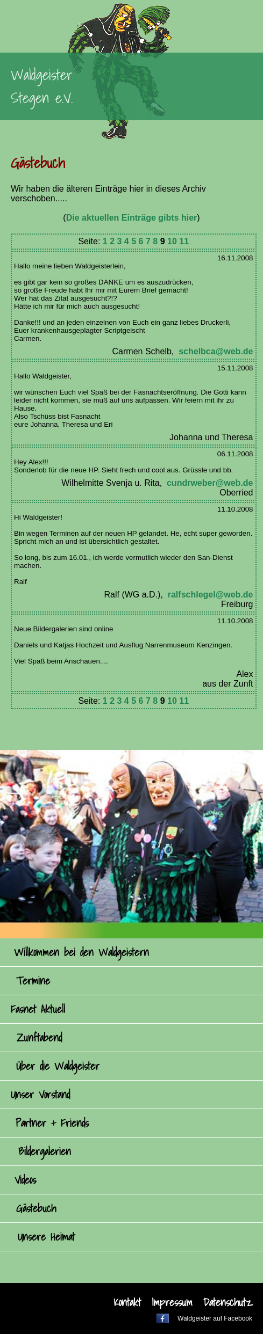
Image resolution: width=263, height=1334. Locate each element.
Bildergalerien (44, 1151)
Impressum (172, 1302)
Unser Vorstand (40, 1094)
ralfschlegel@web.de (210, 594)
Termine (33, 980)
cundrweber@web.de (210, 482)
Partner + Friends (52, 1123)
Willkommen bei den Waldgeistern (81, 952)
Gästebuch (36, 1208)
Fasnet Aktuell (38, 1009)
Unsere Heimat (46, 1236)
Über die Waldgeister (57, 1066)
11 (184, 241)
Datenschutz (227, 1302)
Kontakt (127, 1302)
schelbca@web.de (216, 351)
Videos (25, 1180)
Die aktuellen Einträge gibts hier (131, 217)
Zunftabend (39, 1037)
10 (172, 241)
